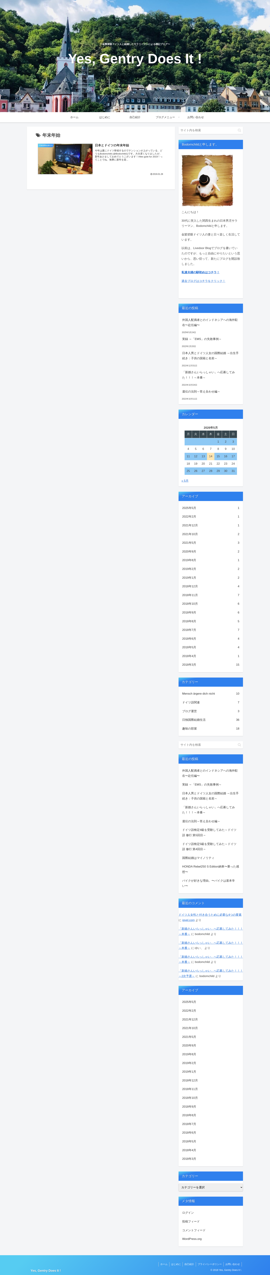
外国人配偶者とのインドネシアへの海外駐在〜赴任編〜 (210, 322)
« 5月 (185, 480)
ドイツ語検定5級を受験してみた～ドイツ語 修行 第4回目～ (209, 846)
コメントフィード (194, 1230)
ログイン (188, 1212)
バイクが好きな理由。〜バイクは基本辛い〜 (208, 883)
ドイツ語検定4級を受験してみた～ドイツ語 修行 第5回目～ (209, 832)
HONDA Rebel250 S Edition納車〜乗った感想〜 (210, 869)
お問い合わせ (232, 1264)
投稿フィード (191, 1221)
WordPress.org (192, 1239)
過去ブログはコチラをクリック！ (203, 281)
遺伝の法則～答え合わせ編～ (201, 391)
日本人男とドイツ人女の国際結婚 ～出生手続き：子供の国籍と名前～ (210, 356)
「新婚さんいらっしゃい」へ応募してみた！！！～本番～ (208, 375)
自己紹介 (189, 1264)
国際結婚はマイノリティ (198, 858)
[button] (239, 130)
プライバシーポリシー (210, 1264)
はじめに (176, 1264)
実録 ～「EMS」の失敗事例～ (202, 339)
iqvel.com (188, 920)
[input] (211, 130)
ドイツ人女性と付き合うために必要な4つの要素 (210, 914)
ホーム (164, 1264)
